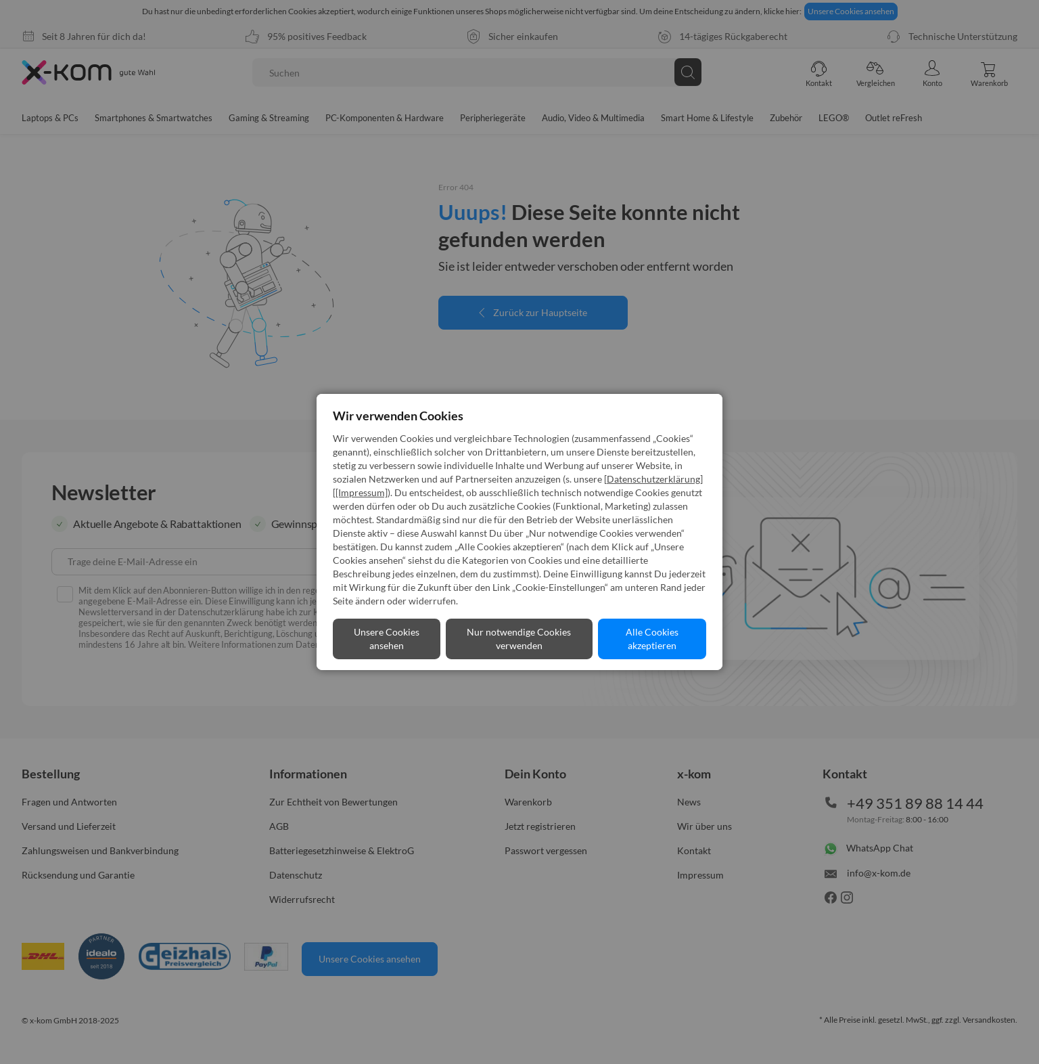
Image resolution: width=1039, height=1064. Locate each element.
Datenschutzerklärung (653, 479)
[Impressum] (362, 492)
